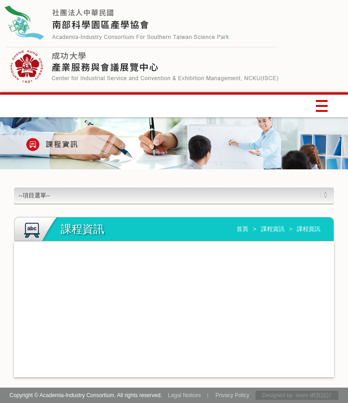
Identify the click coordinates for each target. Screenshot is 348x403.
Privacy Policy (232, 395)
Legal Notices (184, 395)
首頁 (242, 228)
